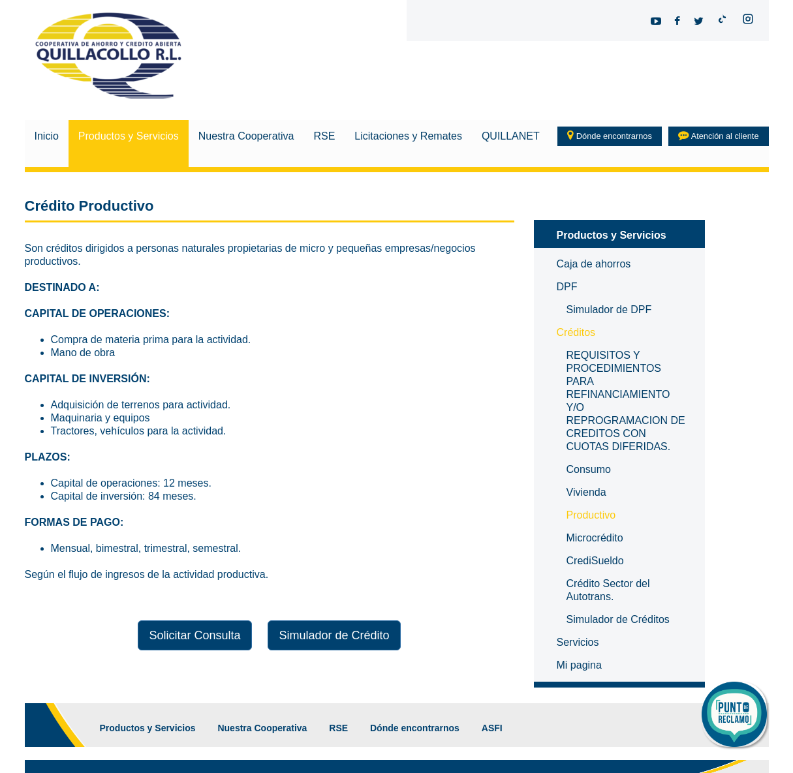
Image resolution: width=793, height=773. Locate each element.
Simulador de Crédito (334, 635)
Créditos (576, 332)
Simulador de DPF (609, 309)
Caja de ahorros (594, 263)
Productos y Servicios (128, 136)
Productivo (591, 515)
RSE (324, 136)
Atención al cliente (718, 136)
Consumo (589, 469)
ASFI (492, 728)
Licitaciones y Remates (408, 136)
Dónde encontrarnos (609, 136)
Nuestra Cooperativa (246, 136)
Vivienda (586, 492)
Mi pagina (579, 665)
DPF (567, 286)
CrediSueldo (595, 560)
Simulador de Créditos (618, 619)
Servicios (578, 642)
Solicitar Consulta (194, 635)
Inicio (47, 136)
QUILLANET (511, 136)
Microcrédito (595, 537)
